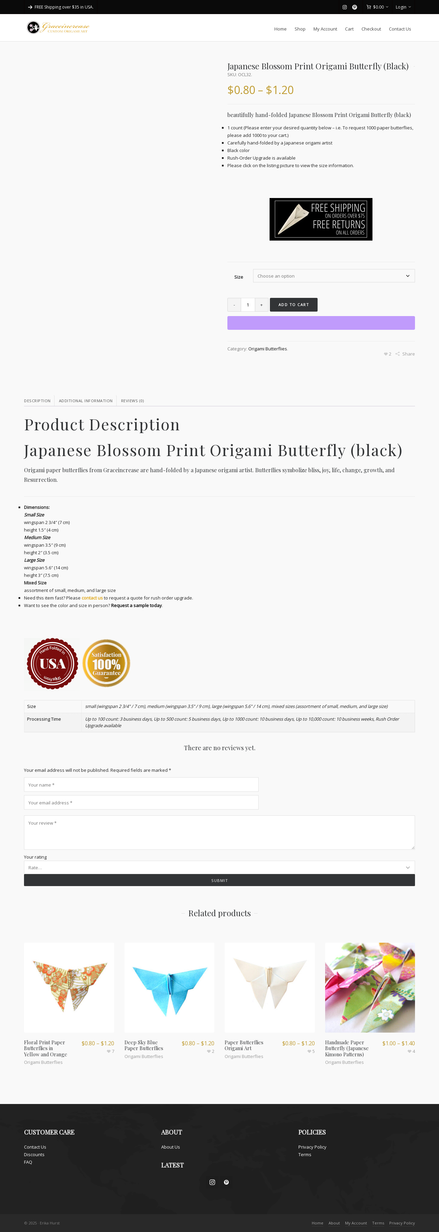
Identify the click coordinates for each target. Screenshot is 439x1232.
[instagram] (346, 7)
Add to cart (293, 304)
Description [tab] (37, 400)
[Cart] (377, 7)
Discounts (34, 1154)
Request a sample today (136, 605)
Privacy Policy (312, 1147)
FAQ (28, 1162)
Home (317, 1222)
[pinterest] (355, 7)
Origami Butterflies (267, 349)
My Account (356, 1222)
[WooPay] (321, 323)
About (334, 1222)
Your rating (35, 857)
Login (403, 7)
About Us (170, 1147)
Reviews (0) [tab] (132, 400)
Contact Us (35, 1147)
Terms (304, 1154)
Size (238, 277)
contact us (92, 598)
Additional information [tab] (86, 400)
